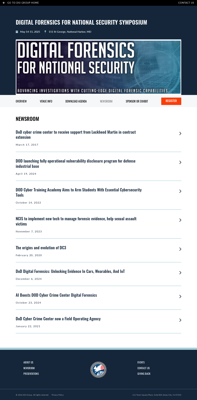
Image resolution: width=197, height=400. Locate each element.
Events (141, 362)
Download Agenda (76, 101)
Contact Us (186, 2)
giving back (143, 373)
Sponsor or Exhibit (137, 101)
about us (28, 362)
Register (171, 100)
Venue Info (46, 101)
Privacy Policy (58, 394)
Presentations (31, 373)
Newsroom (107, 101)
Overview (21, 101)
